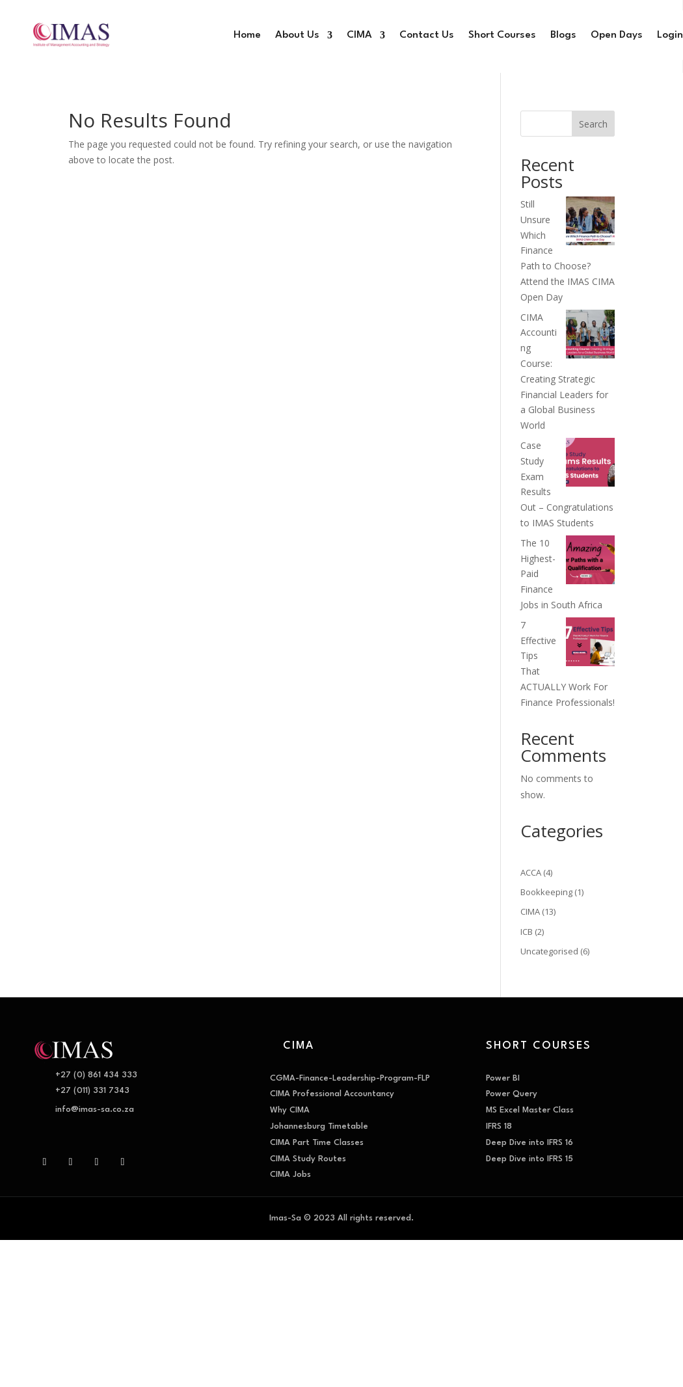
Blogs (563, 35)
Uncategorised (549, 951)
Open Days (617, 35)
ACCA (530, 872)
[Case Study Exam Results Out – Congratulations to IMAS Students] (590, 464)
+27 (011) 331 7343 (92, 1090)
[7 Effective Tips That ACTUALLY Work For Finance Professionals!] (590, 644)
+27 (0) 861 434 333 (96, 1075)
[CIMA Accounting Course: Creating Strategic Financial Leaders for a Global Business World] (590, 336)
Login (670, 35)
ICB (526, 931)
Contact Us (426, 35)
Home (247, 35)
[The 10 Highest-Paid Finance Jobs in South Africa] (590, 562)
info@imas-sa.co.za (94, 1109)
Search (593, 124)
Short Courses (502, 35)
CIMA (359, 35)
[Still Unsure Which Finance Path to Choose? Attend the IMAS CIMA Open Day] (590, 223)
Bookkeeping (546, 892)
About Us (297, 35)
